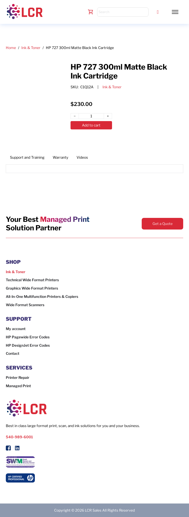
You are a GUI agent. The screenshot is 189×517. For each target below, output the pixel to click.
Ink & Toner (30, 47)
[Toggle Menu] (175, 11)
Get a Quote (162, 223)
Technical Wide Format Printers (32, 280)
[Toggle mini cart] (90, 12)
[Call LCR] (158, 12)
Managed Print (18, 386)
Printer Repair (17, 377)
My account (16, 329)
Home (11, 47)
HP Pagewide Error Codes (28, 337)
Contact (12, 353)
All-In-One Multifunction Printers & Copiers (42, 296)
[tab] (27, 157)
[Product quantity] (91, 116)
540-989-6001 (19, 437)
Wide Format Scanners (25, 305)
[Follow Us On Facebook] (8, 449)
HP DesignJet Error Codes (28, 345)
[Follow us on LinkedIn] (17, 449)
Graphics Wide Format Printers (32, 288)
